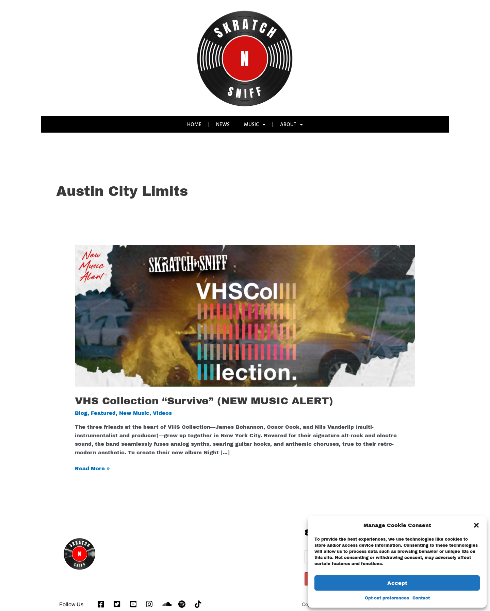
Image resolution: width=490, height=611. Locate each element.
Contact (421, 598)
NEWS (223, 124)
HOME (194, 124)
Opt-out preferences (387, 598)
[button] (476, 525)
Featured (103, 413)
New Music (134, 413)
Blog (81, 413)
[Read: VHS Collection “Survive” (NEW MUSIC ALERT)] (245, 315)
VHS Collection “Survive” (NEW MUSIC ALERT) (204, 400)
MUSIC (255, 125)
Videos (162, 413)
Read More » (92, 467)
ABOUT (291, 125)
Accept (397, 583)
